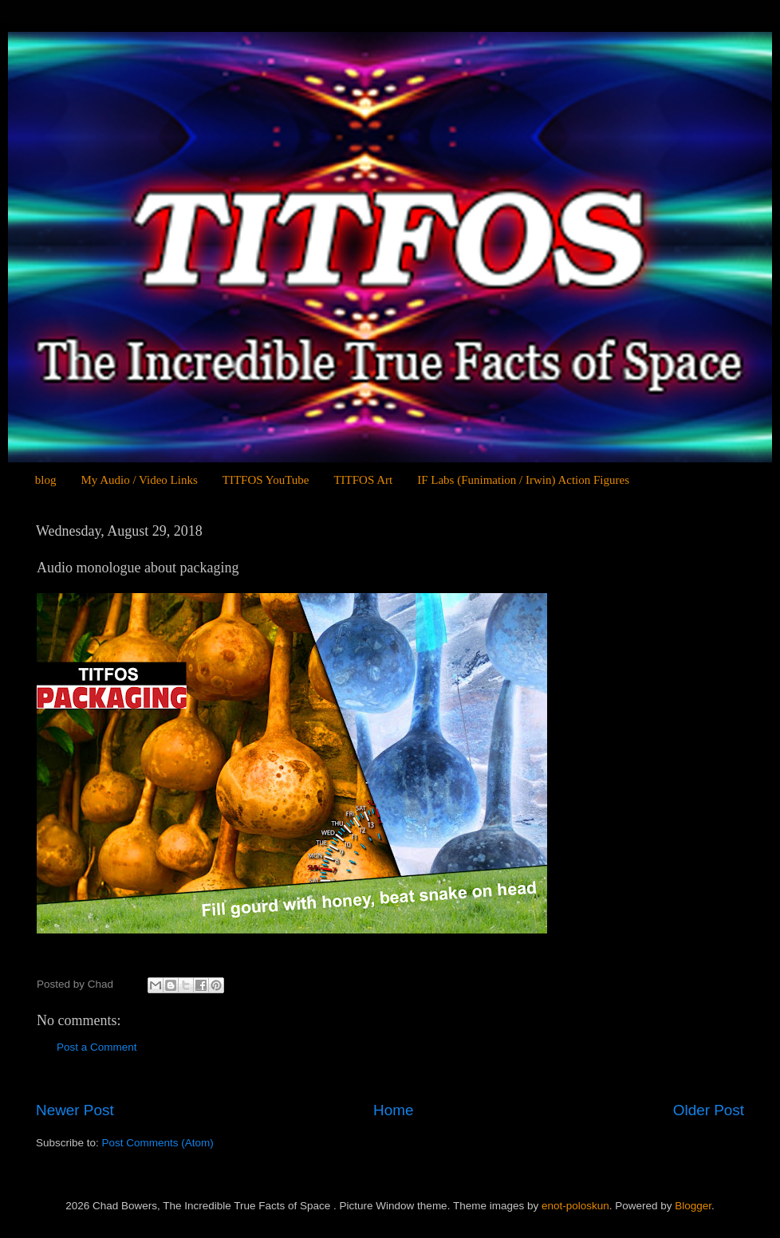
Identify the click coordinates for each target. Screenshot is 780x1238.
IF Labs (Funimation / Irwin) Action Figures (523, 480)
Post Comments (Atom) (158, 1143)
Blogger (693, 1206)
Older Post (708, 1110)
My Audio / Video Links (139, 480)
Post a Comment (97, 1047)
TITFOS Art (362, 480)
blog (46, 480)
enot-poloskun (575, 1206)
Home (393, 1110)
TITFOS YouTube (266, 480)
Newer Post (75, 1110)
